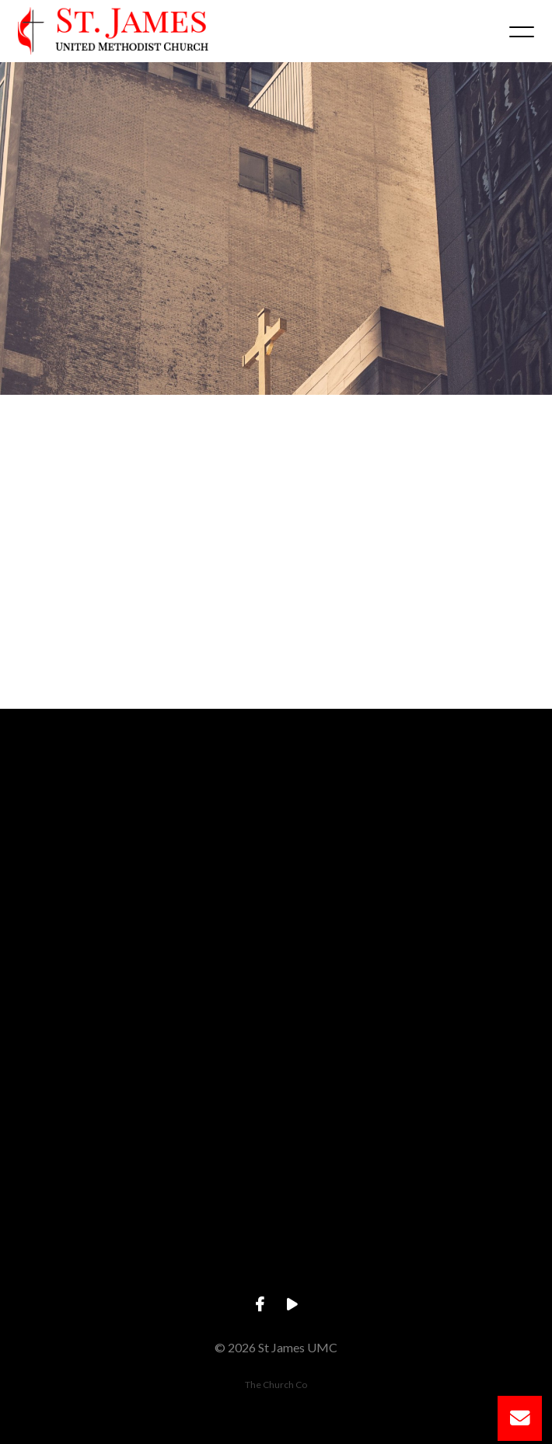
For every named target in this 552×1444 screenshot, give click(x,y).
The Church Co (276, 1384)
